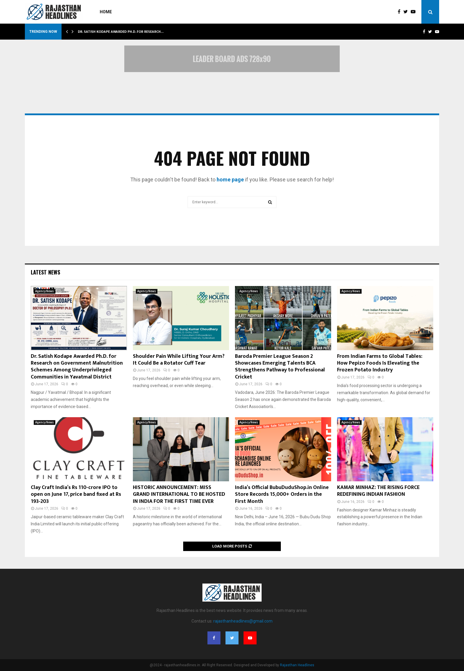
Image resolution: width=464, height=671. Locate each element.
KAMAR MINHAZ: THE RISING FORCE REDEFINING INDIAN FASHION (378, 491)
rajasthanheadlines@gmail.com (243, 621)
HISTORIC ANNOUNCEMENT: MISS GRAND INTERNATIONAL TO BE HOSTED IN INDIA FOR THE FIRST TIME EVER (179, 494)
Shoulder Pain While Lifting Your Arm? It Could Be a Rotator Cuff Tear (179, 360)
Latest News (45, 272)
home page (230, 179)
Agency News (44, 291)
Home (106, 11)
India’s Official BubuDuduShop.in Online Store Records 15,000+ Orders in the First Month (282, 494)
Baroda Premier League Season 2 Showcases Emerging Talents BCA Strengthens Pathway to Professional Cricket (280, 366)
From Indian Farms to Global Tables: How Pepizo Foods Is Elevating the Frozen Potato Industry (379, 363)
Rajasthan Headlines (297, 665)
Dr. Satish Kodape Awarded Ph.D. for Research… (121, 32)
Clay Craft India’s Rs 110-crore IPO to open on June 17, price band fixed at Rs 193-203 (76, 494)
